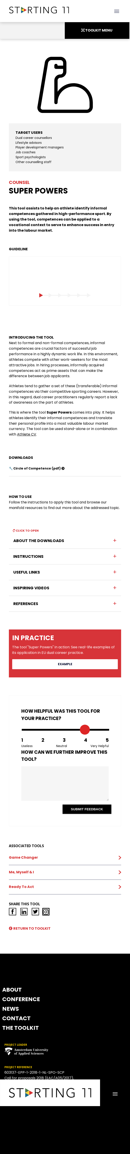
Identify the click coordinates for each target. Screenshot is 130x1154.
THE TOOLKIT (65, 981)
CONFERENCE (65, 924)
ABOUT (65, 904)
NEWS (65, 943)
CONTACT (65, 962)
